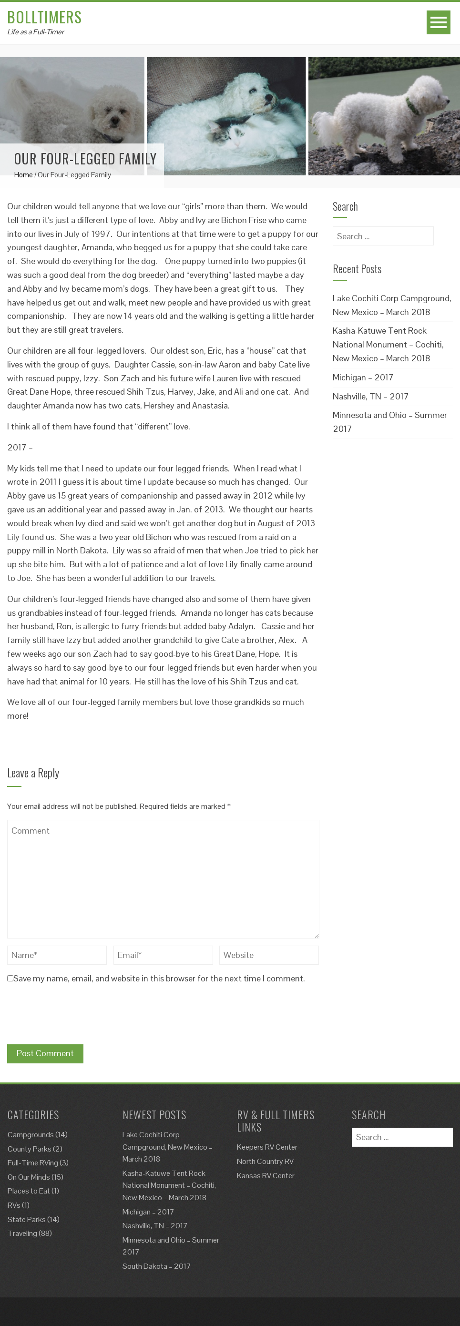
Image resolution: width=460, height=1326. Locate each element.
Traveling (22, 1233)
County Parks (29, 1149)
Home (23, 174)
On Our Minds (29, 1177)
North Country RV (265, 1161)
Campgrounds (31, 1135)
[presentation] (79, 1016)
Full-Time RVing (33, 1163)
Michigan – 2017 (363, 377)
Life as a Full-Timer (35, 31)
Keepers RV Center (267, 1147)
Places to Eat (29, 1191)
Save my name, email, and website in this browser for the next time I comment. (159, 978)
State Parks (27, 1219)
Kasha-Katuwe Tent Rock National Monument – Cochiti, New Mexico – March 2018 (388, 344)
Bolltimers (44, 16)
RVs (14, 1205)
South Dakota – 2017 (157, 1266)
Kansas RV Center (266, 1176)
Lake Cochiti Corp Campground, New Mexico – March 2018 (168, 1147)
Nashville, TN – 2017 (371, 396)
